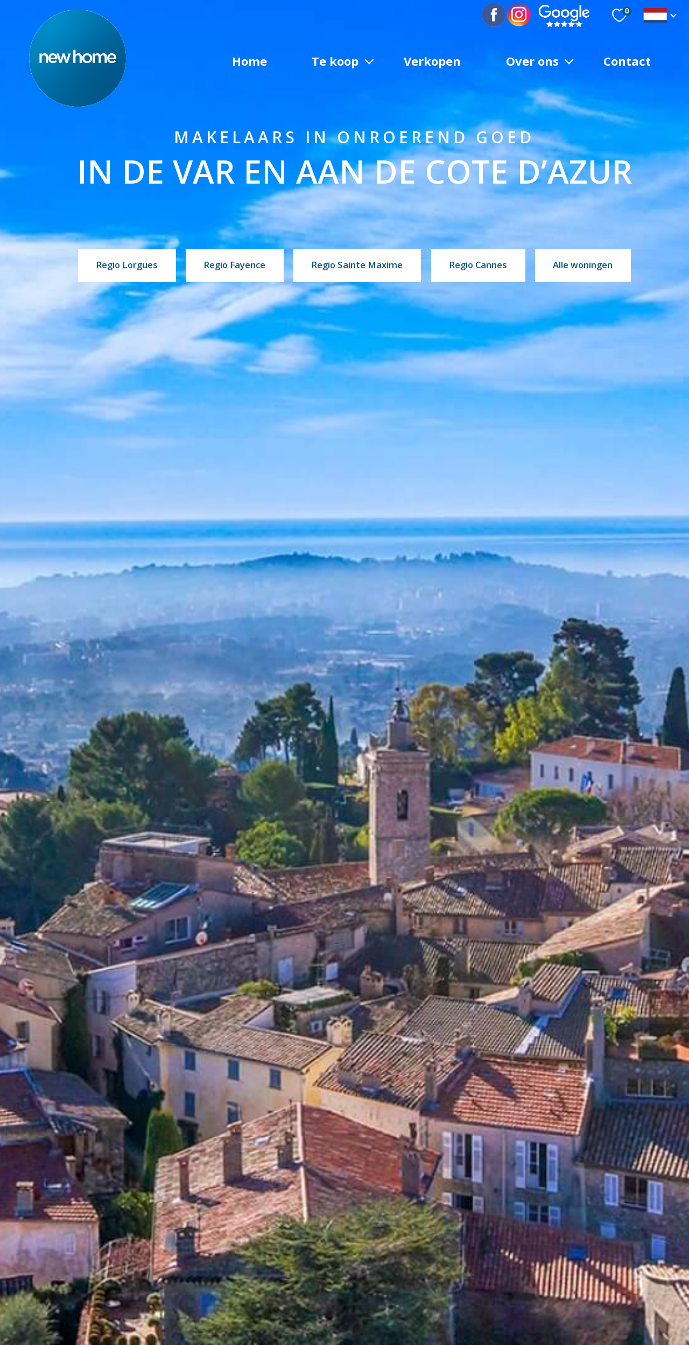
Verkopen (432, 60)
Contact (627, 60)
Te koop (335, 60)
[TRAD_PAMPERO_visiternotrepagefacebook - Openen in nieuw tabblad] (502, 15)
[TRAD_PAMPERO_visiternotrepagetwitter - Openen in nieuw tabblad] (519, 15)
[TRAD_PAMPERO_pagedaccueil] (77, 102)
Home (249, 60)
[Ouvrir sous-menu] (369, 60)
